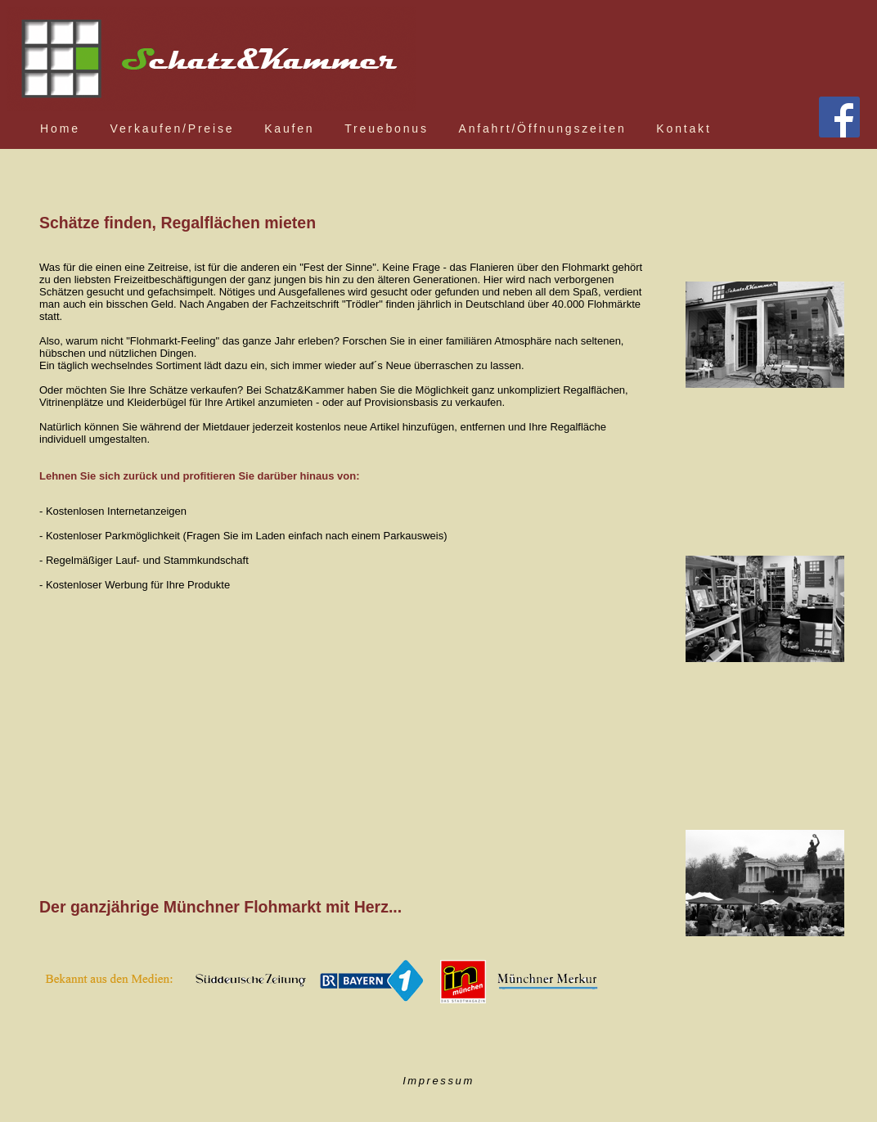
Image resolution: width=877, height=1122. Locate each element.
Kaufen (289, 128)
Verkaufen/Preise (172, 128)
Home (60, 128)
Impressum (438, 1081)
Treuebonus (386, 128)
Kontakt (683, 128)
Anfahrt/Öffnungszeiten (543, 128)
